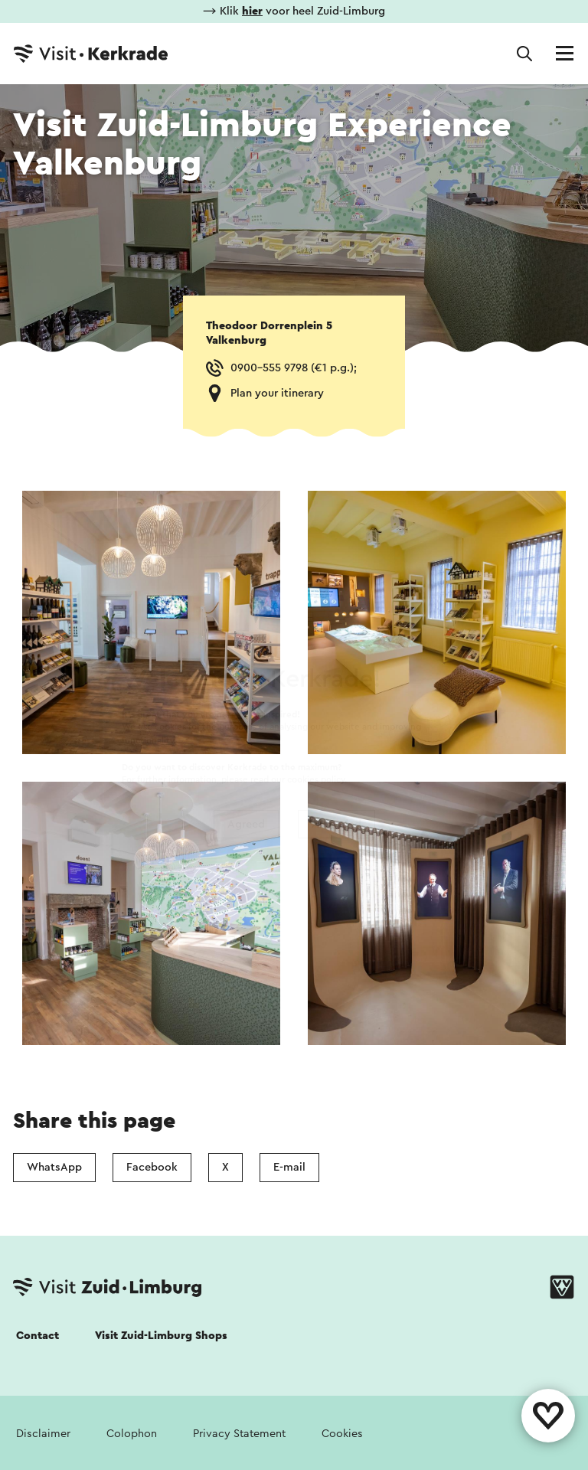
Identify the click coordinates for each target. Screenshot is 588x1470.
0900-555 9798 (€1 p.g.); (293, 368)
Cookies (342, 1433)
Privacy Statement (239, 1433)
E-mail (289, 1167)
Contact (37, 1335)
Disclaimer (43, 1433)
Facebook (152, 1167)
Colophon (131, 1433)
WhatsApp (54, 1167)
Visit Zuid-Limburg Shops (161, 1335)
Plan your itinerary (277, 393)
